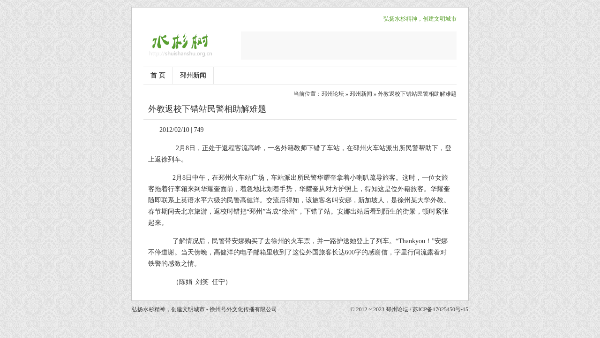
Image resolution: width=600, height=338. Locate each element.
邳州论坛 (333, 94)
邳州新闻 (193, 75)
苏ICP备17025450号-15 (440, 309)
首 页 (157, 75)
